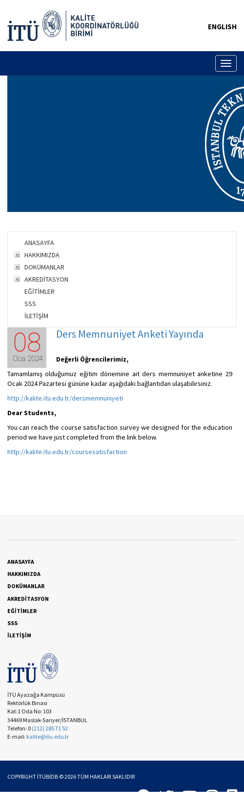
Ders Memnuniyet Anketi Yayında (130, 334)
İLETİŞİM (36, 315)
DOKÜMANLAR (44, 267)
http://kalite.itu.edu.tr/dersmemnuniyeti (65, 398)
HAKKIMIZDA (42, 254)
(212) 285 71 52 (50, 728)
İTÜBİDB (47, 776)
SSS (30, 303)
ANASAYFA (39, 242)
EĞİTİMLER (39, 291)
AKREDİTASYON (46, 279)
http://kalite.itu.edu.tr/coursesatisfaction (67, 451)
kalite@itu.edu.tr (47, 736)
